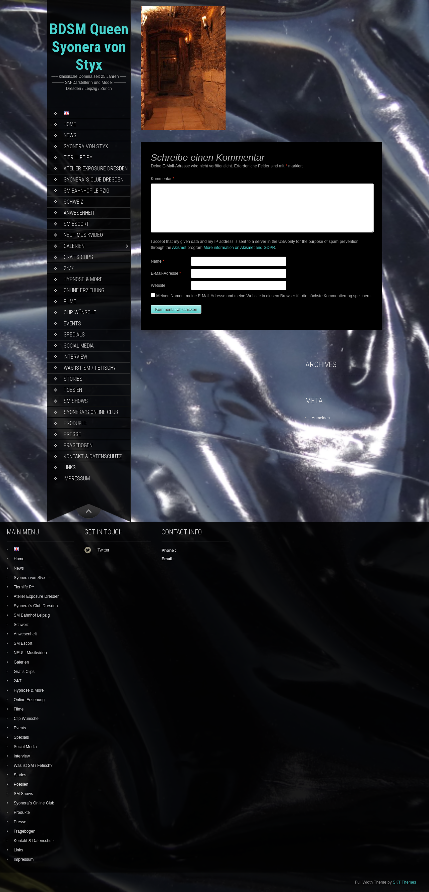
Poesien (73, 390)
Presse (72, 434)
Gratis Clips (78, 257)
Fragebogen (78, 445)
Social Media (79, 346)
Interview (75, 357)
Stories (73, 379)
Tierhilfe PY (78, 157)
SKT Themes (404, 882)
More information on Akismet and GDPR (239, 247)
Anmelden (321, 418)
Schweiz (73, 202)
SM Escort (76, 224)
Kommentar (162, 178)
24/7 (69, 268)
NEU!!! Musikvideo (83, 235)
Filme (70, 301)
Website (158, 285)
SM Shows (76, 401)
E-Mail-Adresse (166, 273)
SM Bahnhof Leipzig (86, 191)
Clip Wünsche (80, 312)
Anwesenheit (79, 213)
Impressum (77, 478)
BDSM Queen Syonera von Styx (88, 46)
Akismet (179, 247)
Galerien (74, 246)
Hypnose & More (83, 279)
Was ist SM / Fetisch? (90, 368)
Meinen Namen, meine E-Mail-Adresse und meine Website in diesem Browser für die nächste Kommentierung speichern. (264, 296)
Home (70, 124)
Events (72, 323)
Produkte (75, 423)
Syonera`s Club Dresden (93, 179)
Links (70, 467)
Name (157, 261)
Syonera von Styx (86, 146)
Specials (74, 334)
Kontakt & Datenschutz (93, 456)
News (70, 135)
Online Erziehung (84, 290)
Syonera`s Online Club (91, 412)
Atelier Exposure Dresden (96, 168)
